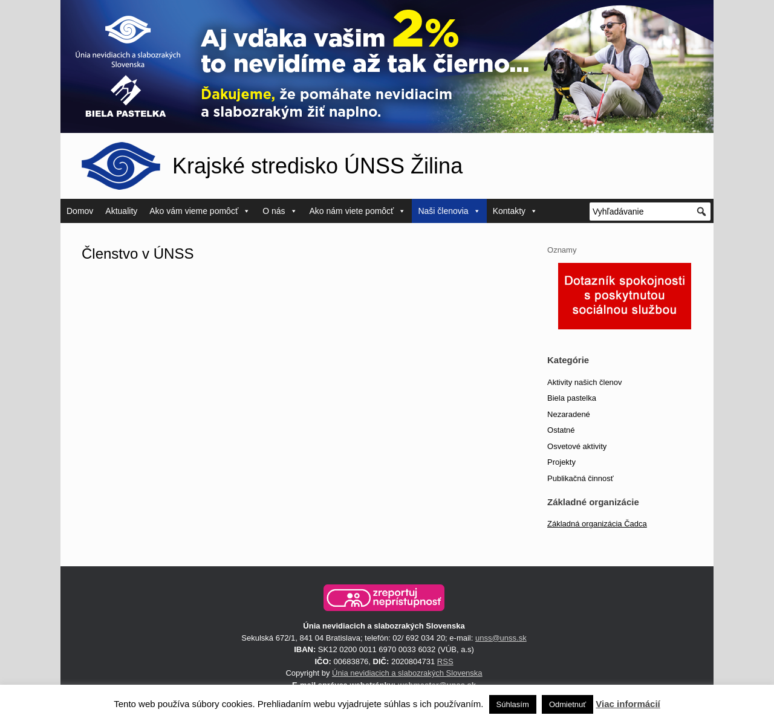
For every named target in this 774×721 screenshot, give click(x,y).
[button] (384, 597)
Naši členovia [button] (449, 211)
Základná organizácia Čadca (597, 523)
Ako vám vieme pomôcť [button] (199, 211)
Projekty (561, 462)
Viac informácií (628, 704)
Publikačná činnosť (580, 478)
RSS (445, 661)
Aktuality (121, 211)
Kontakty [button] (515, 211)
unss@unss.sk (501, 637)
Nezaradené (568, 414)
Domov (80, 211)
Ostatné (561, 430)
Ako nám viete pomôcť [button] (358, 211)
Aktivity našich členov (584, 382)
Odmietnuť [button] (567, 704)
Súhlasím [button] (512, 704)
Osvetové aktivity (577, 446)
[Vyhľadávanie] (650, 211)
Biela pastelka (571, 398)
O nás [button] (279, 211)
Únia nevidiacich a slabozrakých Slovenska (407, 672)
